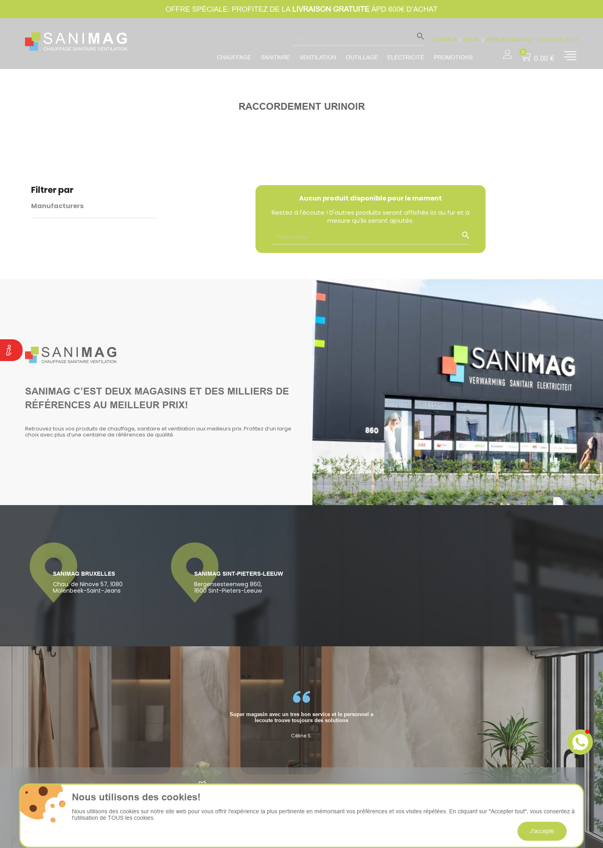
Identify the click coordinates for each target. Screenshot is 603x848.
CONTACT (445, 40)
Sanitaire (275, 57)
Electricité (405, 57)
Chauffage (234, 57)
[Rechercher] (358, 38)
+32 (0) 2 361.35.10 (556, 40)
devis (471, 40)
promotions (453, 57)
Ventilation (317, 57)
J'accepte (542, 831)
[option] (301, 715)
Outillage (362, 57)
